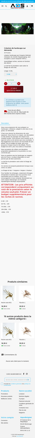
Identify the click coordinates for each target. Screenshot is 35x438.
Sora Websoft (20, 436)
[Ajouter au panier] (13, 89)
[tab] (5, 123)
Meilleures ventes (6, 398)
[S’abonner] (28, 380)
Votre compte (7, 417)
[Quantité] (12, 83)
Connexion (4, 420)
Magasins (22, 412)
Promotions (4, 394)
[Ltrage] (10, 74)
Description (5, 123)
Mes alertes (4, 423)
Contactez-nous (24, 407)
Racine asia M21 (6, 302)
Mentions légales (24, 396)
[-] (5, 83)
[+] (18, 83)
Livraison (21, 394)
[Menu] (2, 6)
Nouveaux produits (6, 396)
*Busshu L (22, 302)
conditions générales (16, 383)
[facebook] (23, 374)
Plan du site (22, 410)
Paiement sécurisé (24, 401)
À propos (21, 398)
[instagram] (26, 374)
